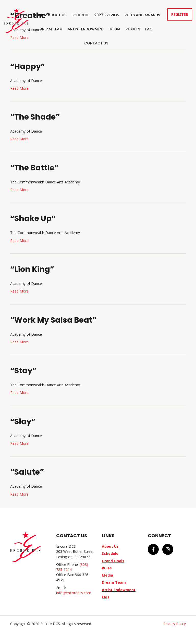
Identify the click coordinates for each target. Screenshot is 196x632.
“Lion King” (32, 269)
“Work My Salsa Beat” (53, 320)
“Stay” (23, 370)
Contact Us (96, 43)
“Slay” (22, 421)
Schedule (80, 15)
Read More (19, 88)
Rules (107, 568)
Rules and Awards (142, 15)
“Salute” (27, 472)
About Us (57, 15)
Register (179, 14)
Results (133, 29)
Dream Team (51, 29)
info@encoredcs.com (73, 592)
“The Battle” (34, 167)
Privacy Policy (174, 623)
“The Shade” (35, 117)
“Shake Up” (33, 218)
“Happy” (27, 66)
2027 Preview (106, 15)
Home (37, 15)
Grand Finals (113, 560)
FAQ (149, 29)
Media (114, 29)
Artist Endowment (86, 29)
